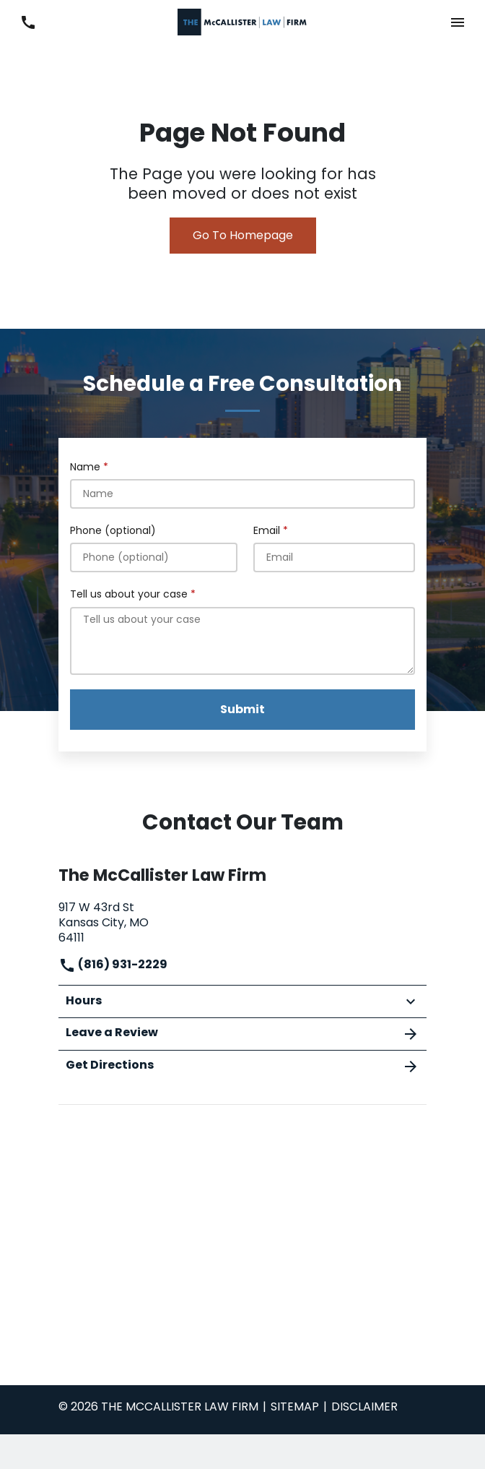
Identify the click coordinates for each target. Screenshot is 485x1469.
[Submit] (242, 709)
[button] (457, 22)
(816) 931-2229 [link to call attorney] (112, 964)
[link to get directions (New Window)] (242, 921)
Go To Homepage (243, 235)
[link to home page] (242, 21)
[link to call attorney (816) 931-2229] (28, 22)
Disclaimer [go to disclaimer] (364, 1406)
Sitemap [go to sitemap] (295, 1406)
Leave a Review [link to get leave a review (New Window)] (242, 1033)
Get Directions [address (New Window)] (242, 1065)
